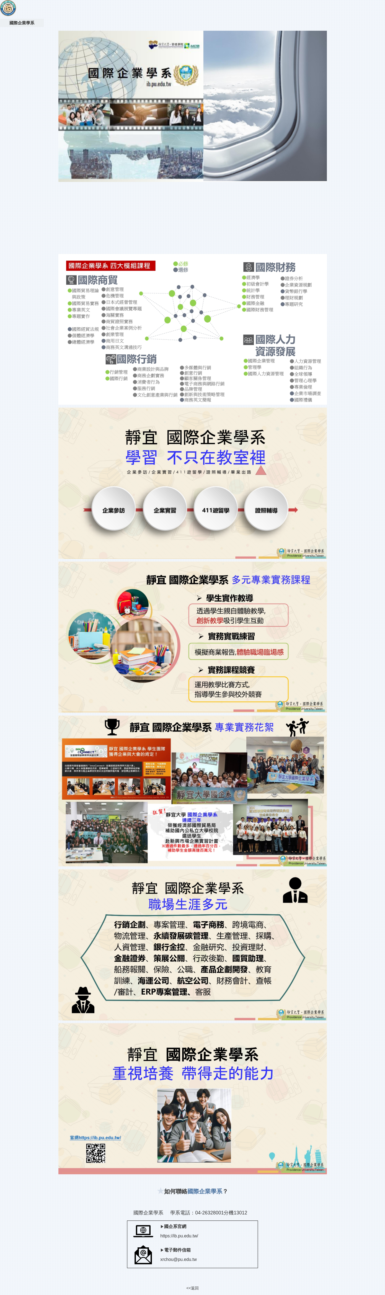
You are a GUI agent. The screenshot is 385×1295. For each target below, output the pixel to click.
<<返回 (192, 1288)
